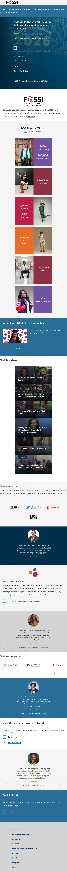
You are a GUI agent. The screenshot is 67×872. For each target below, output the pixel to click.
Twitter (13, 867)
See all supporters (59, 674)
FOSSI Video (16, 844)
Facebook (15, 853)
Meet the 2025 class (35, 131)
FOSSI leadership (56, 493)
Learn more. (31, 116)
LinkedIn (14, 858)
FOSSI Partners (16, 839)
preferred (12, 592)
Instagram (15, 863)
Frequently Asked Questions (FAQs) (24, 849)
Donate (14, 830)
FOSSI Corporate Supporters (21, 835)
